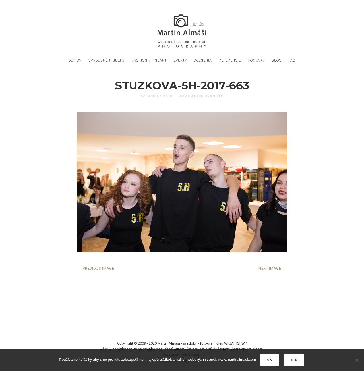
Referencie (230, 60)
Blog (277, 60)
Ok (269, 360)
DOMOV (75, 60)
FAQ (292, 60)
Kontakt (256, 60)
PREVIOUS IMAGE (95, 268)
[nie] (357, 360)
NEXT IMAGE (272, 268)
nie (294, 360)
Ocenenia (203, 60)
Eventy (180, 60)
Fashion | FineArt (149, 60)
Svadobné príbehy (106, 60)
